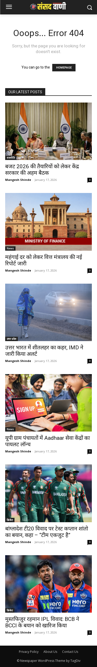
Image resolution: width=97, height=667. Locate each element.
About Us (50, 651)
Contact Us (70, 651)
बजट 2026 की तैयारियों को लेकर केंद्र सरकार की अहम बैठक (42, 169)
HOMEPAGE (64, 67)
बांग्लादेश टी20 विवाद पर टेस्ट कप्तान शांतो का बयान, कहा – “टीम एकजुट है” (46, 532)
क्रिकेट (10, 520)
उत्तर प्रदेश (11, 339)
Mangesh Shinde (18, 180)
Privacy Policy (29, 651)
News (10, 248)
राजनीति (11, 157)
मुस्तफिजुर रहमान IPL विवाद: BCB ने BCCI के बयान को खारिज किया (42, 622)
